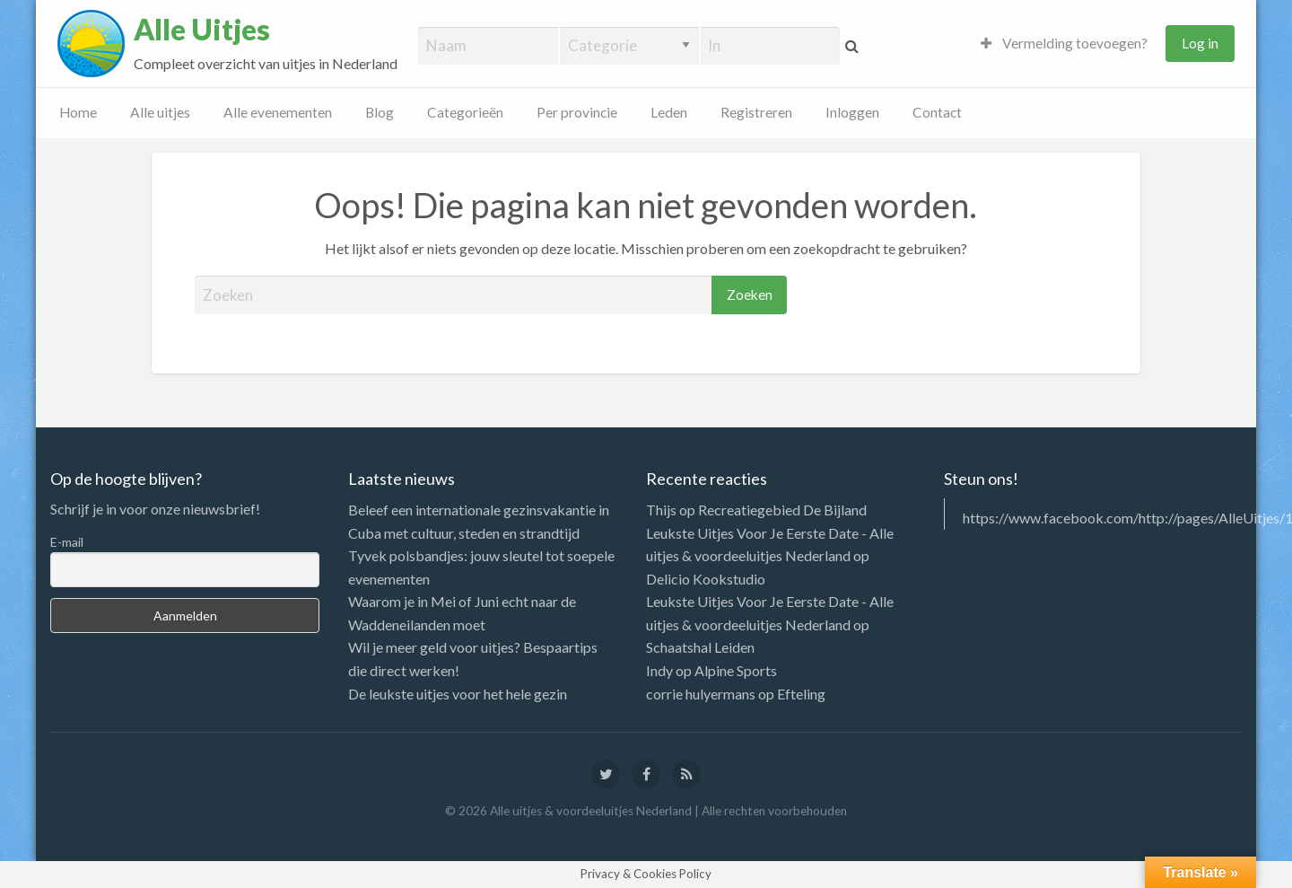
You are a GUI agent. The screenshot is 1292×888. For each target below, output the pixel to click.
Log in (1200, 43)
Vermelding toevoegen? (1064, 43)
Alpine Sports (735, 670)
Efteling (801, 693)
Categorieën (465, 112)
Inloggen (852, 112)
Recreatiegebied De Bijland (782, 509)
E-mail (66, 542)
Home (78, 112)
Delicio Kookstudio (705, 578)
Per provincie (577, 112)
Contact (937, 112)
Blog (379, 112)
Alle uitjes (160, 112)
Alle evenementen (277, 112)
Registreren (756, 112)
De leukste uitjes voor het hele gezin (457, 693)
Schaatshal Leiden (700, 646)
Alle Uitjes (202, 30)
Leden (668, 112)
